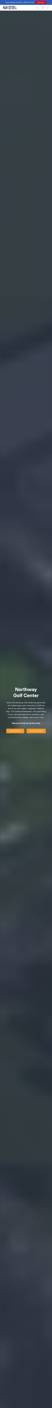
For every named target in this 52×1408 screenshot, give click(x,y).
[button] (40, 2)
